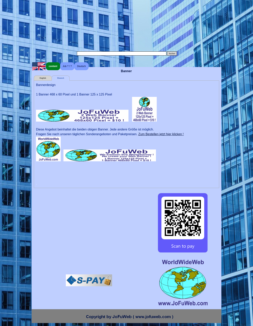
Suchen (172, 53)
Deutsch (81, 66)
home (39, 66)
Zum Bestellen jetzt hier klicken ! (161, 134)
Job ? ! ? (67, 66)
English (43, 78)
